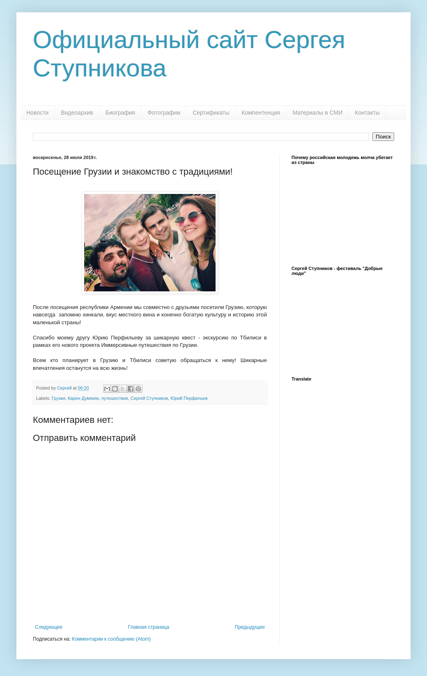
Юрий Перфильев (188, 398)
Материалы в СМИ (317, 112)
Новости (37, 112)
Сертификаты (211, 112)
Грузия (58, 398)
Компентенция (261, 112)
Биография (120, 112)
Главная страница (149, 627)
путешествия (114, 398)
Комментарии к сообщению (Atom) (111, 639)
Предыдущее (250, 627)
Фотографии (163, 112)
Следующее (48, 627)
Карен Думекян (83, 398)
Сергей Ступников (149, 398)
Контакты (367, 112)
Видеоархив (77, 112)
